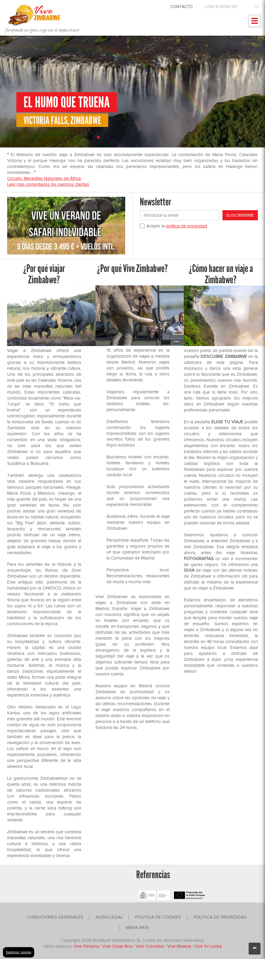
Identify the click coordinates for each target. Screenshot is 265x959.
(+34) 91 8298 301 (221, 6)
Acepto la (176, 226)
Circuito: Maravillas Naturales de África (44, 178)
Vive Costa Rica (117, 946)
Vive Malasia (179, 946)
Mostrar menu (255, 23)
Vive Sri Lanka (208, 946)
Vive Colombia (150, 946)
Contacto (181, 6)
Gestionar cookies (18, 952)
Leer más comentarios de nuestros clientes (48, 184)
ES (256, 6)
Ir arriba (255, 950)
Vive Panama (87, 946)
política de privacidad (186, 226)
